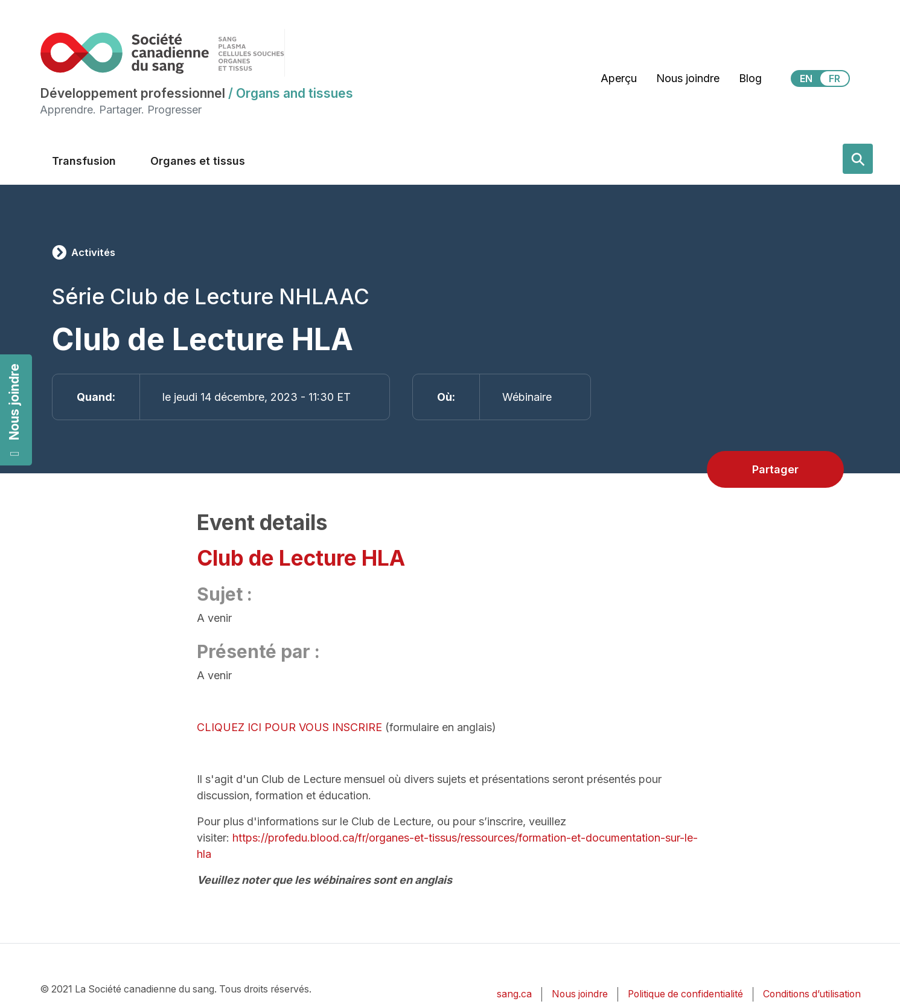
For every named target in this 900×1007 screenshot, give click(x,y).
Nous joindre (14, 410)
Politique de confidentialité (685, 994)
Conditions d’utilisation (812, 994)
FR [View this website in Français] (834, 78)
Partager (775, 469)
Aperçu (619, 78)
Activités (93, 252)
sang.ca (514, 994)
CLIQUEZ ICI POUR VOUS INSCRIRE (289, 727)
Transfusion (84, 161)
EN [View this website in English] (806, 78)
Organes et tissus (197, 161)
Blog (750, 78)
